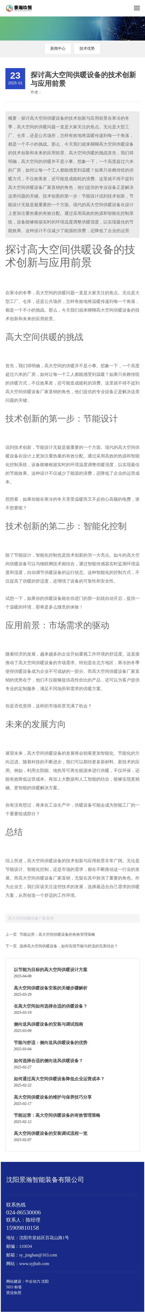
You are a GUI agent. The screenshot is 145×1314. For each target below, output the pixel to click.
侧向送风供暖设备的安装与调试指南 (48, 1024)
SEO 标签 (14, 1287)
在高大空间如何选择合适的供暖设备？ (50, 1006)
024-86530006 (23, 1212)
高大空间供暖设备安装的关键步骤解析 (50, 988)
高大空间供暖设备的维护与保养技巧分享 (53, 1097)
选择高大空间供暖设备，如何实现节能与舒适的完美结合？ (68, 946)
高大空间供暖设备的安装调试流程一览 (50, 1133)
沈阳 (45, 1281)
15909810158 (22, 1227)
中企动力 (32, 1281)
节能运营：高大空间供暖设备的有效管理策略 (57, 934)
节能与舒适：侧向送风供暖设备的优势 (50, 1042)
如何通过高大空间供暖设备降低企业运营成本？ (59, 1078)
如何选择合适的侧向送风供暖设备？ (48, 1060)
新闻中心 (57, 48)
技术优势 (87, 48)
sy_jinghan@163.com (38, 1255)
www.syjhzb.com (34, 1263)
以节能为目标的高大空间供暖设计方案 (50, 969)
